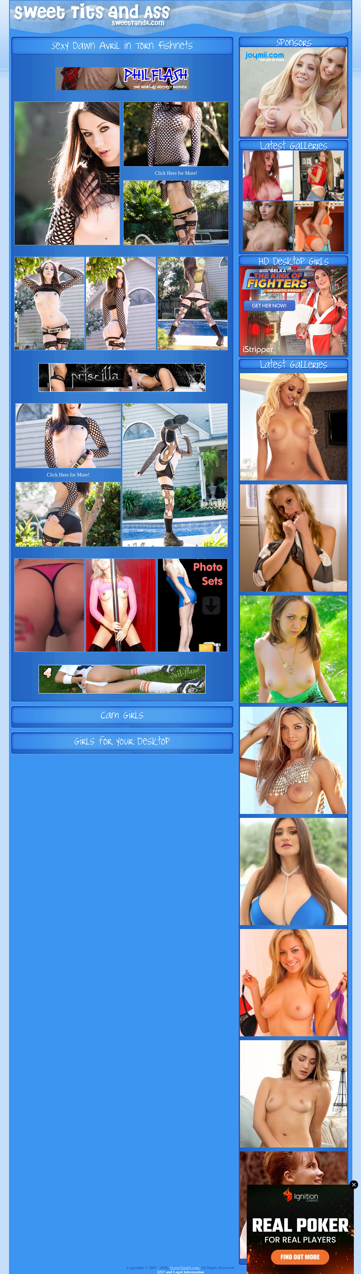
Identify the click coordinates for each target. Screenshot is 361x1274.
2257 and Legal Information (180, 1272)
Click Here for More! (176, 173)
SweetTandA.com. (185, 1267)
